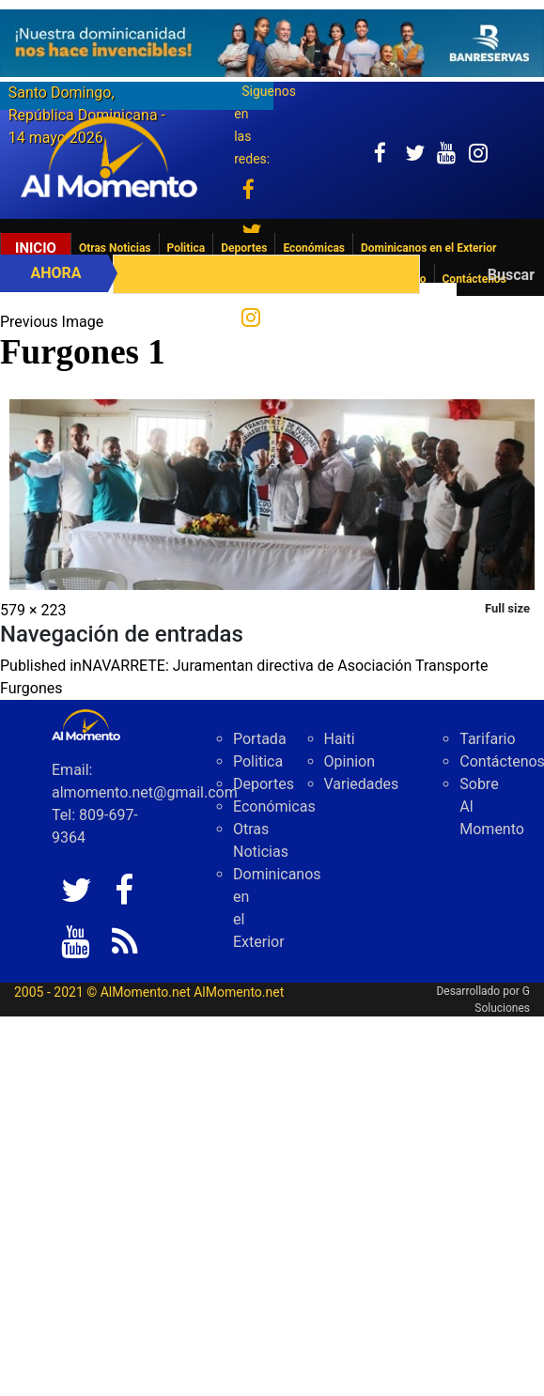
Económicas (314, 248)
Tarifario (487, 739)
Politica (186, 248)
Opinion (350, 761)
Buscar (511, 275)
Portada (260, 739)
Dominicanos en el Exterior (428, 248)
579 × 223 (33, 610)
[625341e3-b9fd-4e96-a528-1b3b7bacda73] (272, 43)
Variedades (361, 784)
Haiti (339, 739)
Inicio (35, 248)
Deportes (244, 248)
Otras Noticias (115, 248)
